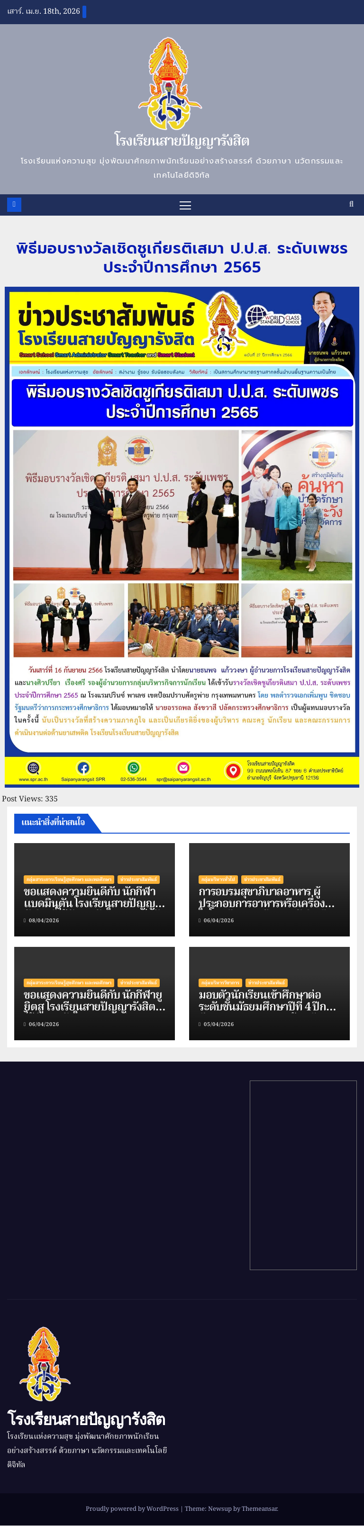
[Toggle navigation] (185, 205)
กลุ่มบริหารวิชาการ (220, 983)
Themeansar (259, 1510)
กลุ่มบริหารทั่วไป (218, 879)
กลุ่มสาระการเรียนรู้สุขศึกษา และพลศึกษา (69, 879)
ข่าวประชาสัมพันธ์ (138, 879)
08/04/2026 (44, 921)
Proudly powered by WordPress (133, 1510)
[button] (351, 205)
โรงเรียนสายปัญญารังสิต (182, 141)
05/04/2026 (219, 1024)
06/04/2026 (219, 921)
